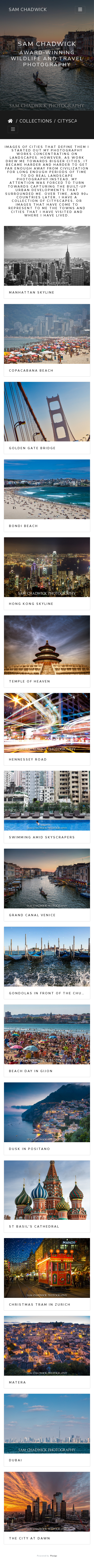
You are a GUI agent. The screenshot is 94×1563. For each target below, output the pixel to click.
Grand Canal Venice (32, 915)
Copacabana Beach (31, 370)
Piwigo (53, 1555)
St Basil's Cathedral (34, 1226)
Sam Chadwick (28, 10)
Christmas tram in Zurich (40, 1304)
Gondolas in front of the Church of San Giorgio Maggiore (47, 993)
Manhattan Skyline (32, 292)
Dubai (15, 1460)
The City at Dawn (29, 1538)
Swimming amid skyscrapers (42, 837)
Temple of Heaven (29, 681)
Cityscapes (72, 121)
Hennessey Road (28, 759)
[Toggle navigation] (80, 9)
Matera (17, 1382)
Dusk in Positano (29, 1149)
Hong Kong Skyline (31, 604)
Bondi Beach (23, 526)
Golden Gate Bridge (32, 448)
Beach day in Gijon (31, 1071)
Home (11, 121)
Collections (36, 121)
